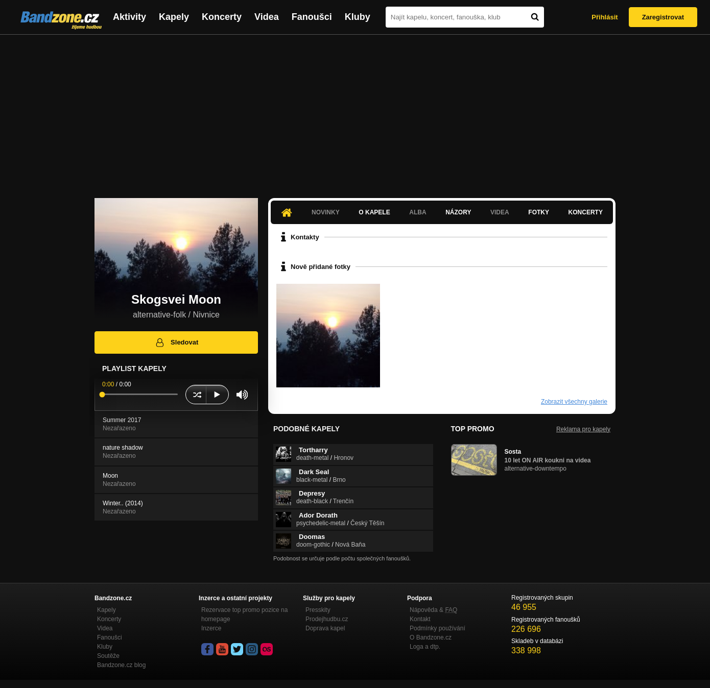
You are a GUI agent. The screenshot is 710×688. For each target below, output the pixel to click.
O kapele (374, 212)
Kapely (174, 17)
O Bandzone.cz (431, 637)
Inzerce (211, 628)
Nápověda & (433, 609)
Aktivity (129, 17)
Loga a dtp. (425, 646)
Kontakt (420, 619)
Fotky (538, 212)
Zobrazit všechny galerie (574, 401)
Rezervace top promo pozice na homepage (244, 614)
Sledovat (176, 342)
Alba (417, 212)
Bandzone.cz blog (121, 665)
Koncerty (222, 17)
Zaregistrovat (663, 17)
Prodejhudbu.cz (326, 619)
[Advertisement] (355, 111)
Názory (458, 212)
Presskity (317, 609)
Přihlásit (604, 17)
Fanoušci (312, 17)
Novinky (326, 212)
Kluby (357, 17)
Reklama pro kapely (583, 429)
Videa (266, 17)
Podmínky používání (437, 628)
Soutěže (108, 655)
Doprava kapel (325, 628)
